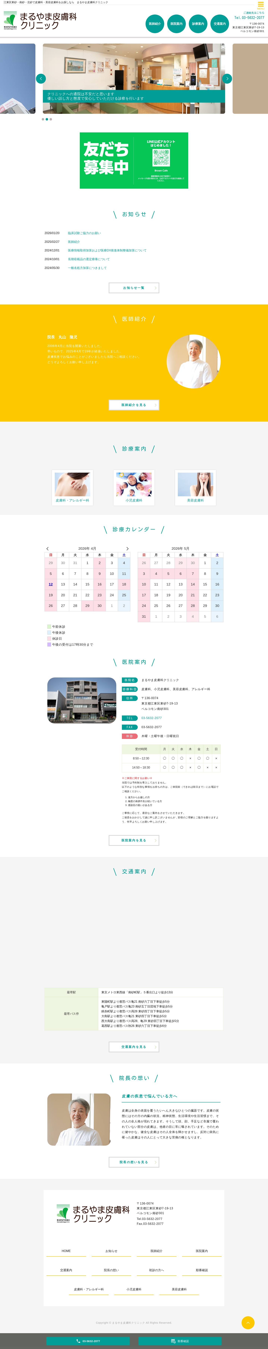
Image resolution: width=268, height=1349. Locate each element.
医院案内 (176, 23)
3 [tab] (51, 119)
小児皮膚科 (134, 1291)
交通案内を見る (134, 1048)
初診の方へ (156, 1272)
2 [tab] (47, 119)
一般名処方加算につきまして (87, 267)
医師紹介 (155, 23)
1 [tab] (43, 119)
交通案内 (220, 23)
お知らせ (111, 1253)
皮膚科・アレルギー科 (89, 1291)
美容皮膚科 (179, 1291)
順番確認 (202, 1272)
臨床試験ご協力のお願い (84, 233)
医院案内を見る (134, 841)
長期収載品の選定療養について (89, 259)
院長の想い (111, 1272)
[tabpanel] (134, 79)
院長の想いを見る (134, 1164)
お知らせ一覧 (134, 288)
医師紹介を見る (134, 405)
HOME (66, 1253)
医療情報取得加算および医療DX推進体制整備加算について (107, 250)
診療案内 (198, 23)
